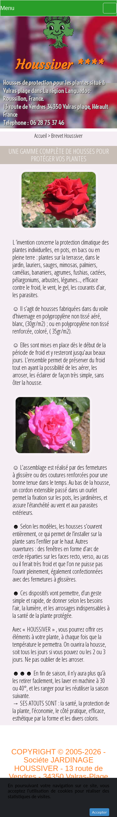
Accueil (41, 135)
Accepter (99, 812)
